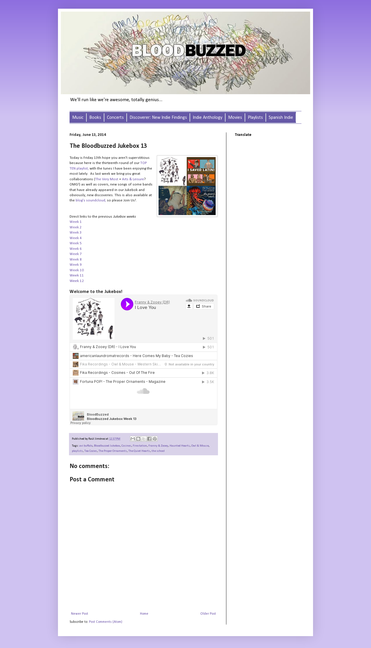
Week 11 (77, 275)
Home (144, 614)
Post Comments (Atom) (105, 622)
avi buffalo (85, 445)
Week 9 (76, 265)
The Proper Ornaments (113, 451)
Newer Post (79, 614)
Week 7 (76, 254)
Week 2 (76, 227)
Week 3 (76, 232)
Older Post (208, 614)
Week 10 (77, 270)
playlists (77, 451)
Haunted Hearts (180, 445)
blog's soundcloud (90, 200)
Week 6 (76, 249)
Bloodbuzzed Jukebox (107, 445)
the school (158, 451)
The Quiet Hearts (139, 451)
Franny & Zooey (158, 445)
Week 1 (76, 222)
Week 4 (76, 238)
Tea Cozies (90, 451)
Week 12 (77, 281)
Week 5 (76, 243)
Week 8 (76, 259)
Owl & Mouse (200, 445)
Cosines (126, 445)
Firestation (140, 445)
